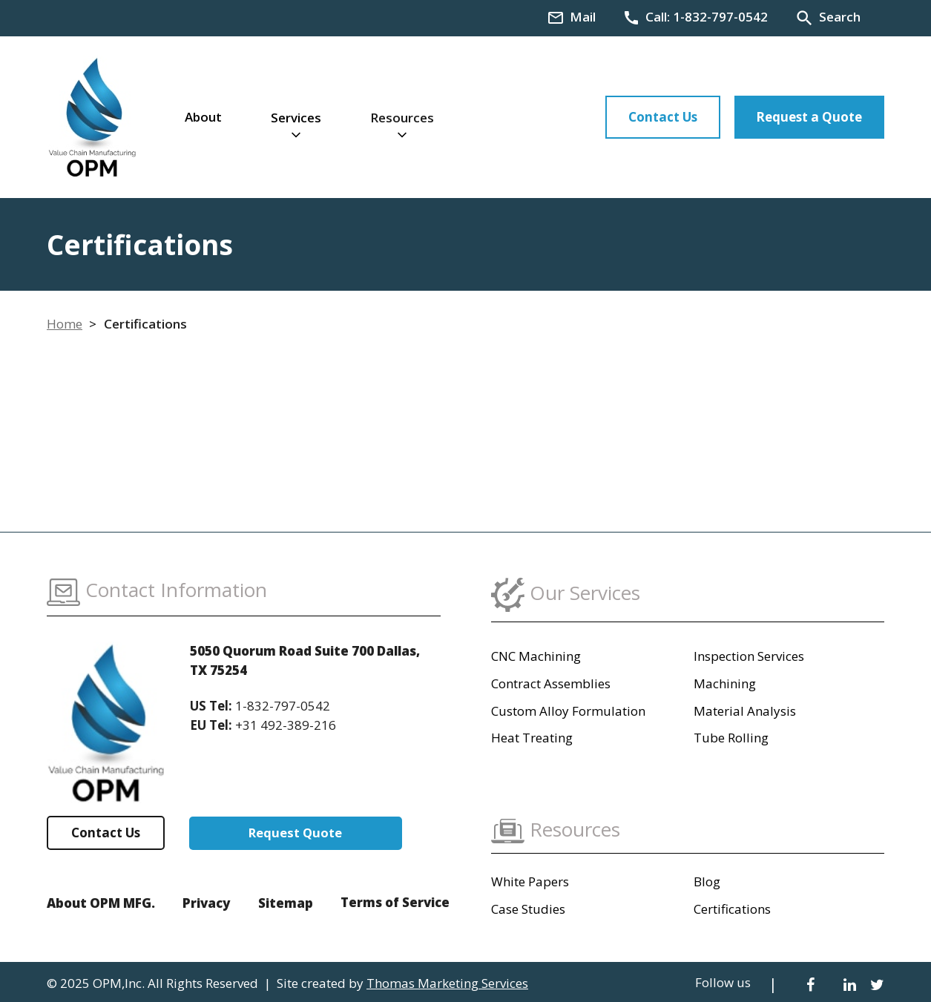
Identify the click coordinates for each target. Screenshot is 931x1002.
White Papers (530, 881)
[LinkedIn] (849, 983)
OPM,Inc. (119, 983)
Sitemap (285, 903)
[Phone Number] (695, 16)
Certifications (732, 908)
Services (296, 117)
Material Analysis (745, 710)
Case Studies (528, 908)
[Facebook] (810, 983)
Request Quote (297, 832)
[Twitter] (877, 983)
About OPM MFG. (101, 903)
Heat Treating (532, 737)
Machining (725, 683)
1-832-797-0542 (282, 705)
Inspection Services (749, 656)
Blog (707, 881)
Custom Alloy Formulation (568, 710)
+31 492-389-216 (285, 725)
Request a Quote (809, 116)
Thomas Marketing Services (447, 983)
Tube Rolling (731, 737)
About (203, 116)
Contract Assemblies (551, 683)
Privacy (206, 903)
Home (64, 323)
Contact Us (662, 116)
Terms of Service (395, 902)
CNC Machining (536, 656)
